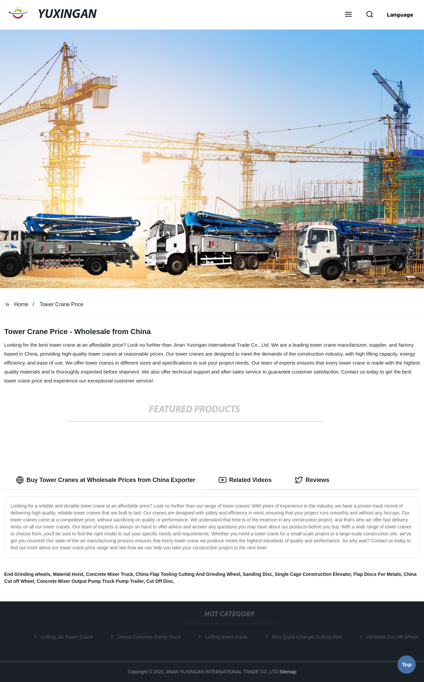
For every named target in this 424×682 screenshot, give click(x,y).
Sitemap (287, 671)
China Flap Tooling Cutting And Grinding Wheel (188, 574)
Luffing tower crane (227, 637)
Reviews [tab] (312, 480)
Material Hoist (68, 574)
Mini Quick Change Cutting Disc (308, 637)
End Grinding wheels (27, 574)
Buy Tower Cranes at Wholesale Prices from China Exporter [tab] (105, 480)
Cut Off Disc (159, 581)
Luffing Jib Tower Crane (68, 637)
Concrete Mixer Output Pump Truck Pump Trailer (90, 581)
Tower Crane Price (61, 304)
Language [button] (400, 15)
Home (21, 304)
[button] (348, 15)
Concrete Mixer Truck (109, 574)
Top (407, 664)
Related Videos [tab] (245, 480)
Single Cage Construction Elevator (313, 574)
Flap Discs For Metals (377, 574)
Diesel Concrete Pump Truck (150, 637)
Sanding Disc (257, 574)
